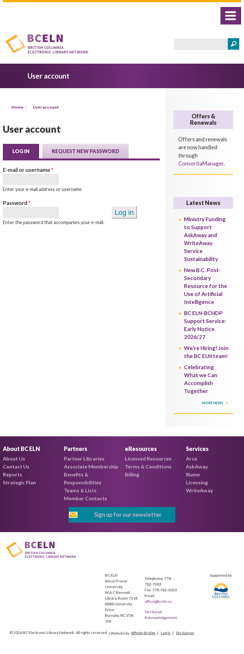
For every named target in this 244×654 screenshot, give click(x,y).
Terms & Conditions (148, 466)
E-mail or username (28, 169)
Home (17, 107)
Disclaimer (185, 632)
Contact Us (16, 466)
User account (46, 107)
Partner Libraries (84, 458)
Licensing (197, 482)
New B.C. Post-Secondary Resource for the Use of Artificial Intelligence (205, 286)
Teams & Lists (80, 490)
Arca (191, 458)
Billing (132, 474)
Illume (193, 474)
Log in (25, 150)
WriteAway (199, 490)
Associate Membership (91, 466)
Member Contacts (85, 498)
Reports (12, 474)
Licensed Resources (148, 458)
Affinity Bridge (143, 632)
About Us (14, 458)
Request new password (85, 151)
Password (16, 203)
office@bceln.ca (158, 601)
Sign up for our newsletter (127, 514)
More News (213, 403)
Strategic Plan (19, 482)
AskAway (197, 466)
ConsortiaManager (201, 163)
